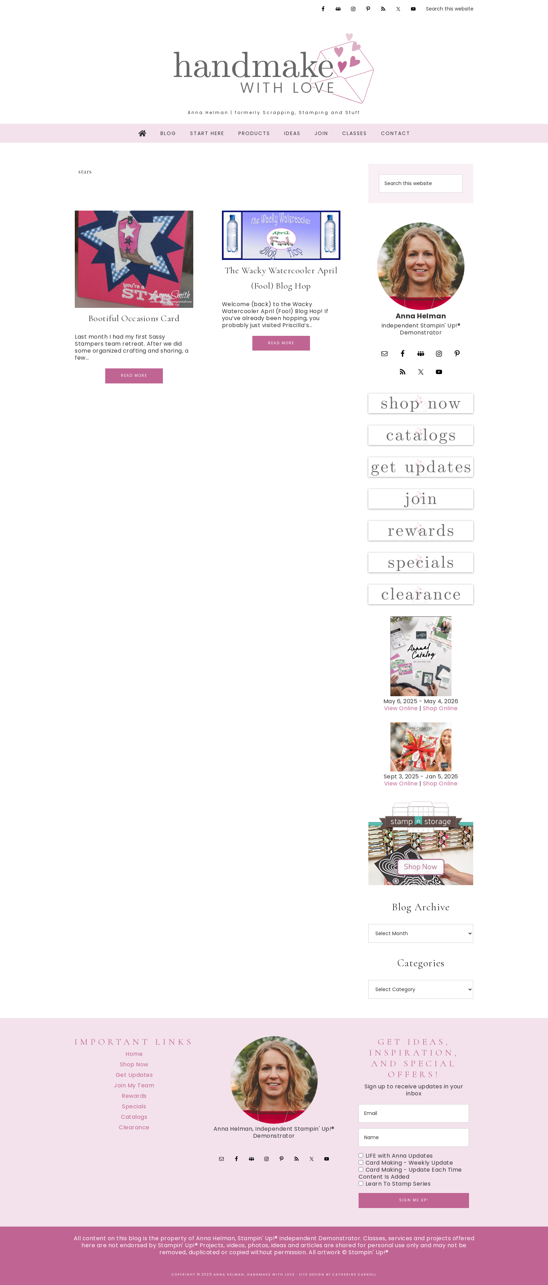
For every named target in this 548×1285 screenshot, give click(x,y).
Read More (134, 375)
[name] (414, 1137)
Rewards (134, 1096)
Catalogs (134, 1117)
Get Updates (134, 1075)
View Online (401, 708)
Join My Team (134, 1085)
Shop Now (134, 1064)
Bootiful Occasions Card (134, 318)
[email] (414, 1113)
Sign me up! (413, 1200)
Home (134, 1054)
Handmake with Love (274, 68)
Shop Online (440, 708)
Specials (134, 1106)
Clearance (134, 1127)
